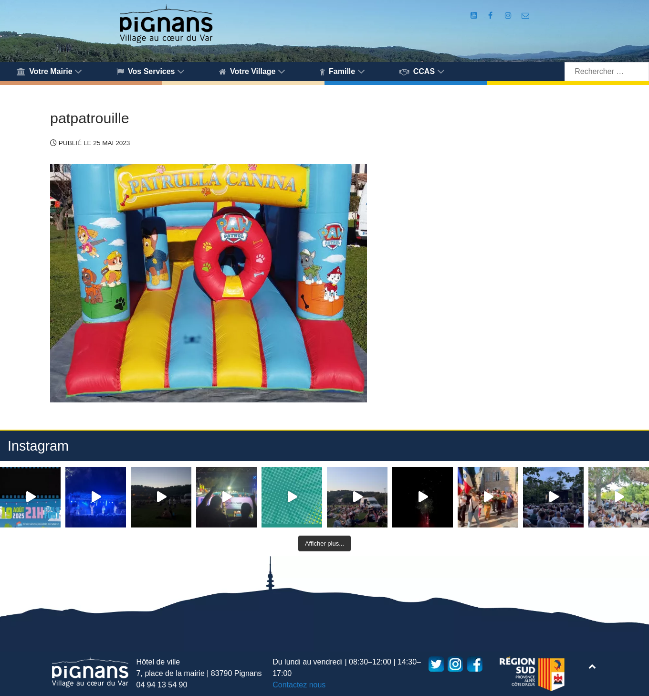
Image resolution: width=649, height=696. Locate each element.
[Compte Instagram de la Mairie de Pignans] (510, 15)
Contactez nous (298, 685)
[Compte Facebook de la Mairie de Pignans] (491, 15)
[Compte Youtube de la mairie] (475, 15)
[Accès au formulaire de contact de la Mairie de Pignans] (525, 15)
